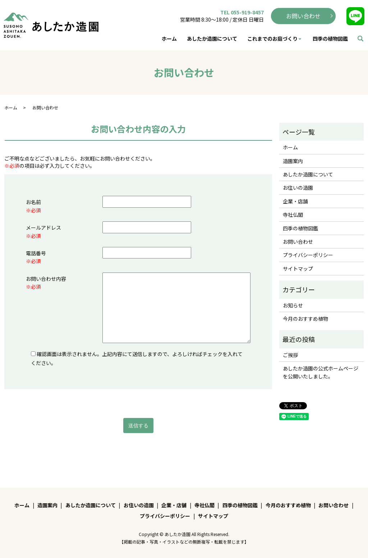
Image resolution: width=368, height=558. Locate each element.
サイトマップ (298, 268)
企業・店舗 (295, 201)
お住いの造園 (298, 187)
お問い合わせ (303, 16)
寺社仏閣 (293, 214)
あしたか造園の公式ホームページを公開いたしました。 (320, 372)
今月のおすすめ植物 (305, 318)
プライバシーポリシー (308, 254)
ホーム (169, 38)
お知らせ (293, 305)
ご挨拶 (290, 355)
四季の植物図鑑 (330, 38)
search (360, 38)
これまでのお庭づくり (272, 38)
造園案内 (293, 161)
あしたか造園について (212, 38)
